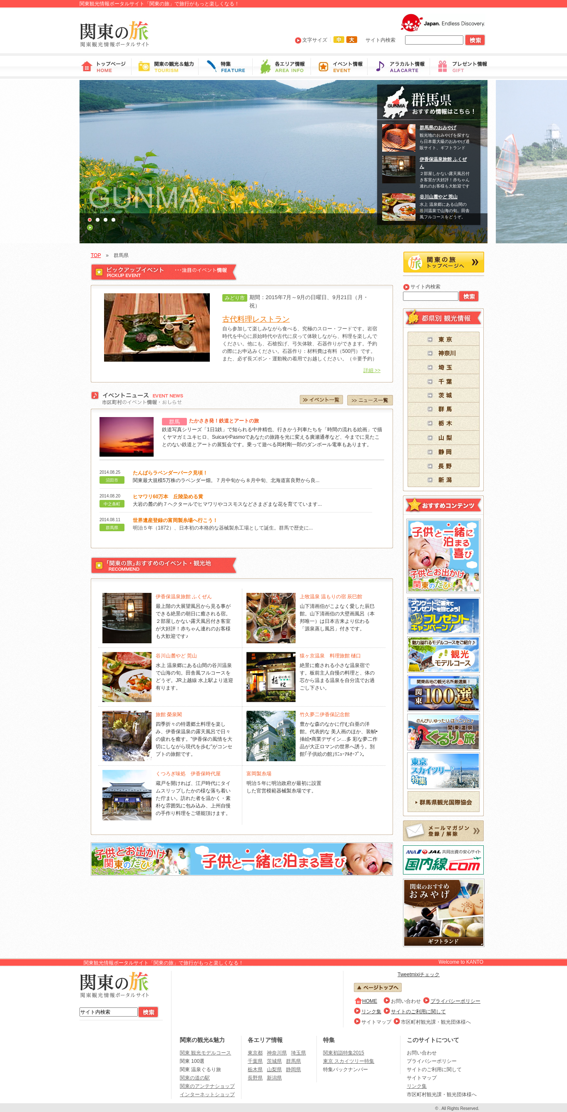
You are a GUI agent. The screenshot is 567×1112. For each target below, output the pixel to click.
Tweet (404, 974)
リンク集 (371, 1012)
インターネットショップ (207, 1094)
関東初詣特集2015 (343, 1053)
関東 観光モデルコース (205, 1053)
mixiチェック (425, 974)
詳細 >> (371, 370)
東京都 (255, 1053)
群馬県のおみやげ (438, 127)
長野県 (255, 1078)
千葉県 (255, 1061)
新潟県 (274, 1078)
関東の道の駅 (195, 1078)
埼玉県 (298, 1053)
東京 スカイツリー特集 (348, 1061)
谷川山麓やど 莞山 (439, 196)
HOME (369, 1001)
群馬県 (293, 1061)
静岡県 (293, 1069)
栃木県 (255, 1069)
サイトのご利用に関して (418, 1012)
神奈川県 (277, 1053)
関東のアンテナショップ (207, 1086)
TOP (96, 255)
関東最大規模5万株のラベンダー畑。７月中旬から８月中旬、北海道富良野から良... (226, 480)
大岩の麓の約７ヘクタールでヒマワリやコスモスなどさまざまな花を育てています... (227, 504)
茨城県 (274, 1061)
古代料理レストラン (256, 319)
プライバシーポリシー (455, 1001)
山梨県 (274, 1069)
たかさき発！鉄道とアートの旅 (224, 421)
